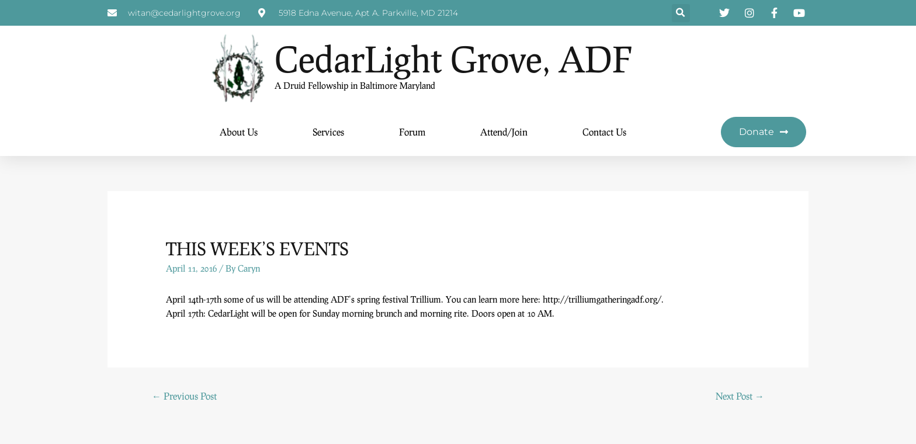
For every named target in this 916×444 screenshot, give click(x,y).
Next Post (740, 395)
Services (328, 131)
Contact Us (604, 131)
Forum (412, 131)
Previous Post (184, 395)
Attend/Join (504, 131)
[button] (681, 13)
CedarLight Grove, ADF (453, 58)
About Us (239, 131)
